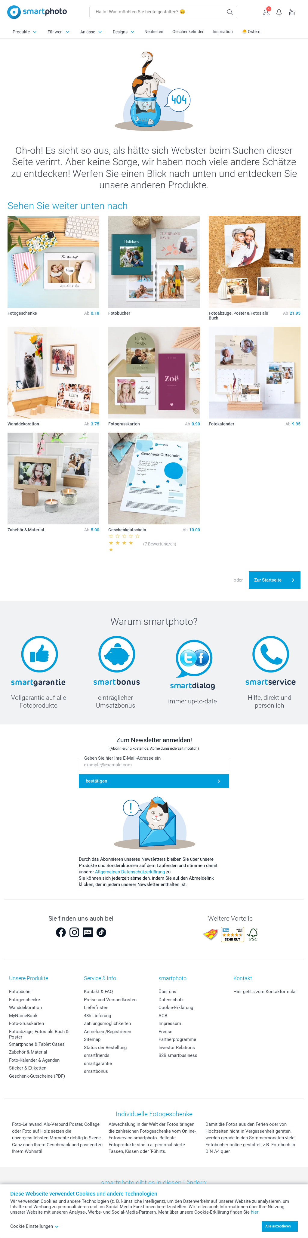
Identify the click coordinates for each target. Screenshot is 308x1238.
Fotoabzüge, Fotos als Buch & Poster (39, 1034)
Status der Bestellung (105, 1047)
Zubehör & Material (28, 1052)
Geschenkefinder (188, 31)
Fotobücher (20, 991)
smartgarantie (98, 1063)
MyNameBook (23, 1015)
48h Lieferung (97, 1015)
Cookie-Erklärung (176, 1007)
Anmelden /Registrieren (107, 1031)
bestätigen (96, 781)
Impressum (170, 1023)
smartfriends (96, 1055)
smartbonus (96, 1071)
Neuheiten (153, 31)
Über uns (167, 991)
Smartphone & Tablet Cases (37, 1044)
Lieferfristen (96, 1007)
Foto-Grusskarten (26, 1023)
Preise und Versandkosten (110, 999)
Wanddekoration (25, 1007)
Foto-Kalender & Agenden (34, 1060)
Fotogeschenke (24, 999)
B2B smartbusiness (178, 1055)
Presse (165, 1031)
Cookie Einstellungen (34, 1226)
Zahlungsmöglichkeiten (107, 1023)
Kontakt (242, 978)
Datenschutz (171, 999)
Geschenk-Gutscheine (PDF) (37, 1076)
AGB (163, 1015)
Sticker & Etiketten (27, 1068)
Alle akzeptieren (278, 1226)
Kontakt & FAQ (98, 991)
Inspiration (223, 31)
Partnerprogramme (177, 1039)
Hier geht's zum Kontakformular (265, 991)
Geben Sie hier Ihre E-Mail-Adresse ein (122, 758)
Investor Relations (177, 1047)
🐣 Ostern (251, 31)
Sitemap (92, 1039)
